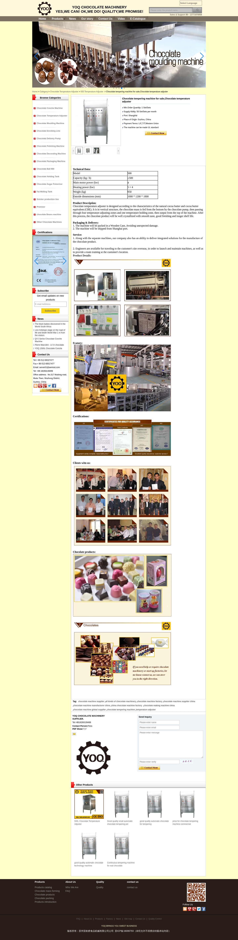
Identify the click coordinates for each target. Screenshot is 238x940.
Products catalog (43, 887)
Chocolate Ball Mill (45, 169)
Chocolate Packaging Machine (51, 161)
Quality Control (154, 919)
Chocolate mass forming (47, 891)
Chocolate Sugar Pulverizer (49, 184)
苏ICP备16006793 (124, 931)
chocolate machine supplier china (179, 701)
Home (42, 18)
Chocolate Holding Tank (48, 176)
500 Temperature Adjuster (92, 91)
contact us (132, 887)
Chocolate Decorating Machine (51, 154)
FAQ (67, 891)
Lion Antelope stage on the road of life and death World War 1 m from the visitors (50, 333)
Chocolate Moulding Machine (50, 123)
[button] (113, 88)
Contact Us (105, 18)
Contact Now (50, 390)
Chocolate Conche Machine (50, 108)
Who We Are (71, 887)
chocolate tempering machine (121, 710)
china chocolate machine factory (126, 705)
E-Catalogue (137, 18)
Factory (109, 919)
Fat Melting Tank (44, 192)
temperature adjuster (146, 710)
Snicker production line (48, 199)
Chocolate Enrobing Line (48, 131)
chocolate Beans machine (49, 214)
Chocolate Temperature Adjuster (64, 91)
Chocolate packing (44, 898)
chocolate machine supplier (91, 701)
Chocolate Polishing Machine (50, 146)
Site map (128, 919)
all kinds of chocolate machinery (120, 701)
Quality (99, 887)
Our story (87, 18)
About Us (88, 919)
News (72, 18)
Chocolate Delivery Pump (49, 138)
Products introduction (46, 902)
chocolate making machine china (159, 705)
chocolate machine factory (149, 701)
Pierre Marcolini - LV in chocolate (49, 345)
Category (44, 91)
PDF (85, 729)
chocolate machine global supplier (89, 710)
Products (57, 18)
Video (121, 18)
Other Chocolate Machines (49, 222)
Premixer (41, 207)
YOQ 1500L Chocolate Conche (48, 348)
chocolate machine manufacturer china (91, 705)
